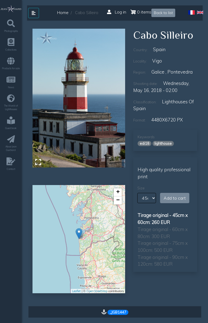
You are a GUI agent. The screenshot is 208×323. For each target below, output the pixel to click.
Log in (116, 12)
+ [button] (118, 192)
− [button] (118, 200)
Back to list (163, 12)
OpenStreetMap (97, 291)
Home (63, 12)
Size (141, 188)
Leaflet (76, 291)
